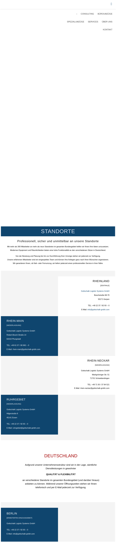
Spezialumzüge (75, 22)
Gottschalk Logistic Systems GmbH (95, 291)
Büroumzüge (105, 14)
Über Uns (107, 22)
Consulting (87, 14)
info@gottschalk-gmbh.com (98, 310)
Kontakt (107, 29)
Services (93, 22)
